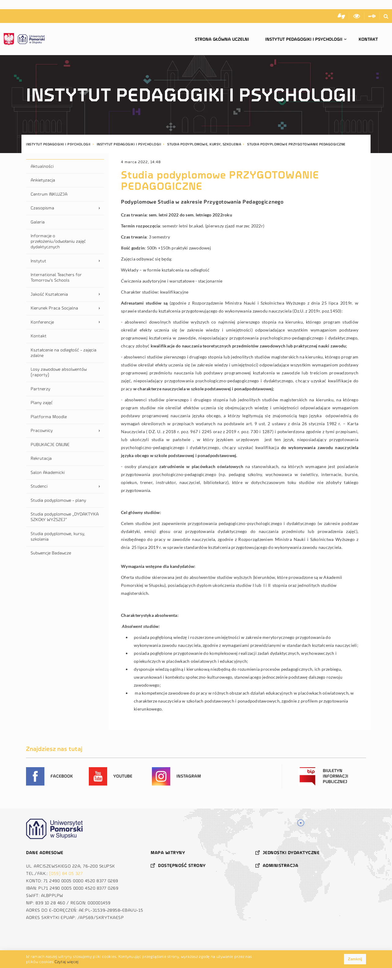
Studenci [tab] (39, 486)
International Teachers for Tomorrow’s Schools (56, 277)
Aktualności (42, 166)
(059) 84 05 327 (66, 873)
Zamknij (355, 959)
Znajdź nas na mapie (300, 822)
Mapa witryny (168, 852)
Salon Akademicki (48, 472)
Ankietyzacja (43, 180)
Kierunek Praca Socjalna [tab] (54, 308)
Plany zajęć (42, 402)
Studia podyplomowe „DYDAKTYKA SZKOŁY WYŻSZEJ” (65, 517)
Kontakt (368, 39)
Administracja (281, 865)
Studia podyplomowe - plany (58, 500)
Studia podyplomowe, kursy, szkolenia (58, 536)
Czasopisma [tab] (42, 208)
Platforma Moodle (49, 416)
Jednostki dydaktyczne (291, 852)
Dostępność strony (182, 865)
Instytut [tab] (38, 261)
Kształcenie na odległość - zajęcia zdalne (63, 352)
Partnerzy (40, 389)
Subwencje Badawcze (51, 553)
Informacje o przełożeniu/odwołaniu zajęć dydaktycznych (58, 241)
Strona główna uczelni (222, 39)
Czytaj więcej (67, 961)
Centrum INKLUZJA (49, 194)
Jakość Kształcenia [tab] (49, 294)
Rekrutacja (41, 458)
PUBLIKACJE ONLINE (50, 444)
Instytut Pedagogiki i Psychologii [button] (303, 39)
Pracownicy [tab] (42, 430)
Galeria (38, 222)
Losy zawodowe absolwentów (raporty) (59, 372)
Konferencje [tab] (42, 322)
